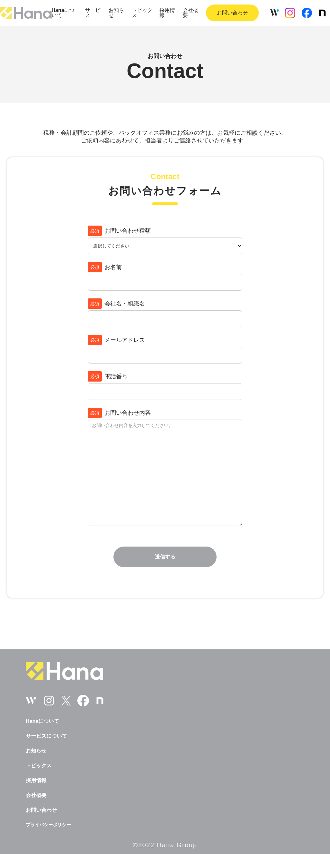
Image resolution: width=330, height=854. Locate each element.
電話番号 (108, 376)
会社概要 (190, 13)
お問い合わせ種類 (119, 231)
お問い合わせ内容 (119, 413)
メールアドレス (116, 340)
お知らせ (116, 13)
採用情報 (167, 13)
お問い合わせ (41, 810)
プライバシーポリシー (48, 824)
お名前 (105, 267)
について (63, 13)
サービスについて (46, 736)
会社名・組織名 (116, 303)
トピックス (142, 13)
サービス (93, 13)
